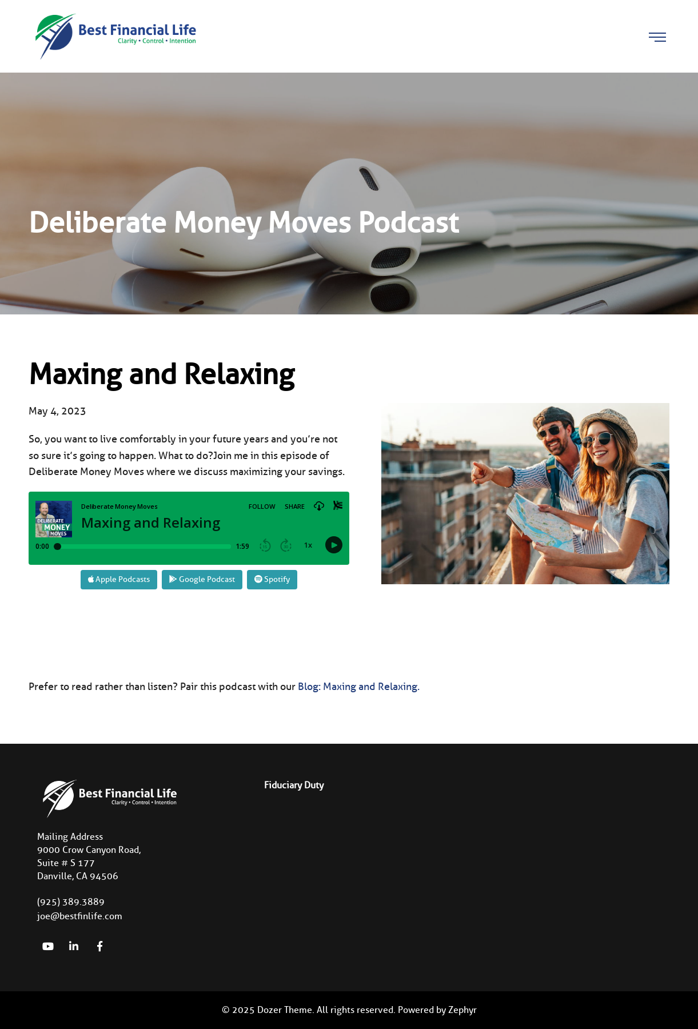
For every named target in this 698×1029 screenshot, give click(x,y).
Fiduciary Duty (294, 785)
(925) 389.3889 (71, 901)
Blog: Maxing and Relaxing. (359, 686)
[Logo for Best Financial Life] (114, 35)
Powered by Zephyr (437, 1009)
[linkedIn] (74, 946)
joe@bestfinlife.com (79, 916)
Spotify (272, 579)
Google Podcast (202, 579)
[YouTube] (48, 946)
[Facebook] (99, 946)
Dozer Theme (284, 1009)
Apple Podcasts (119, 579)
